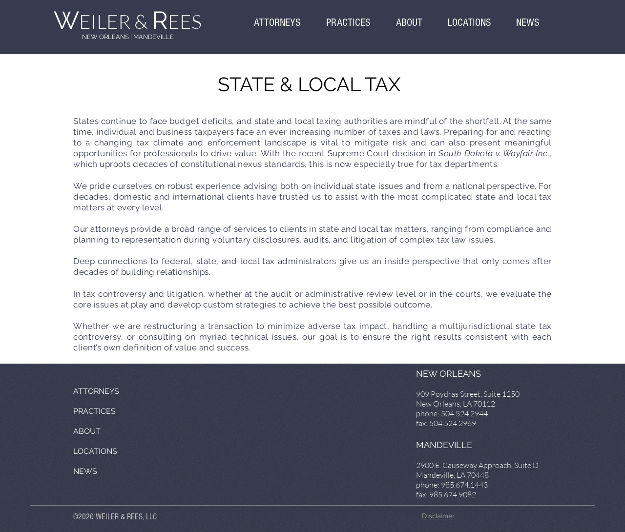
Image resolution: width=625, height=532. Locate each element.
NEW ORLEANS (105, 37)
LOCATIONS (95, 451)
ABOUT (87, 431)
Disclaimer (438, 516)
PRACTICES (94, 411)
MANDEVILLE (153, 37)
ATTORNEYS (96, 391)
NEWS (85, 471)
